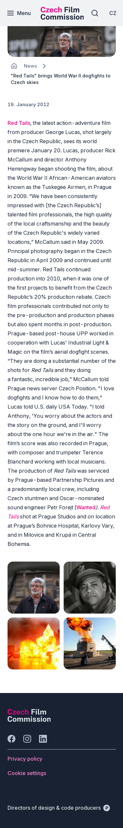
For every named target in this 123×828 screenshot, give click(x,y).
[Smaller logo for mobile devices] (62, 17)
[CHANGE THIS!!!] (14, 66)
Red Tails (19, 123)
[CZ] (113, 13)
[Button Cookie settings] (27, 773)
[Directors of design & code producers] (59, 808)
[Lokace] (30, 65)
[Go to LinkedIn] (43, 739)
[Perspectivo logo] (29, 720)
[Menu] (18, 13)
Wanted (85, 507)
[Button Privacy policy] (25, 759)
